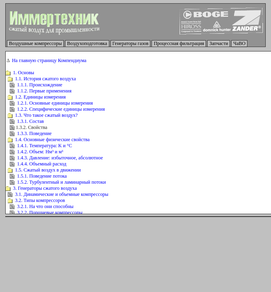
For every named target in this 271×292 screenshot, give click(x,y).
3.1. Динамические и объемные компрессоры (61, 194)
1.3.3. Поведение (34, 133)
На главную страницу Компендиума (49, 60)
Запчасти (218, 43)
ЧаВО (239, 43)
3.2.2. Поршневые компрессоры (50, 212)
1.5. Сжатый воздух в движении (48, 170)
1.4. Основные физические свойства (52, 139)
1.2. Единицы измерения (40, 97)
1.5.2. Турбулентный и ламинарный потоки (61, 182)
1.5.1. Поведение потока (42, 176)
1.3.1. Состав (30, 121)
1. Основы (23, 72)
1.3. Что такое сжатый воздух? (46, 115)
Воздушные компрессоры (35, 43)
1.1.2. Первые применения (44, 91)
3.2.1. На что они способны (45, 206)
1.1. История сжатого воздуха (45, 79)
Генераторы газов (131, 43)
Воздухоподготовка (87, 43)
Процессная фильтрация (179, 43)
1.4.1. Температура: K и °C (44, 145)
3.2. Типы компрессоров (40, 200)
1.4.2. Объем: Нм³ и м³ (40, 152)
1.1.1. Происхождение (39, 85)
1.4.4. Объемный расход (41, 164)
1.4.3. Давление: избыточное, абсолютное (60, 158)
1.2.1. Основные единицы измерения (55, 103)
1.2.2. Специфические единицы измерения (61, 109)
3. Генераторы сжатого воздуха (45, 188)
